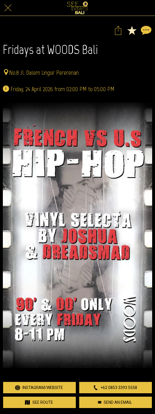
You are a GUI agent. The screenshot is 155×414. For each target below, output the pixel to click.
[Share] (118, 30)
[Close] (8, 8)
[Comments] (145, 30)
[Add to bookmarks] (132, 30)
